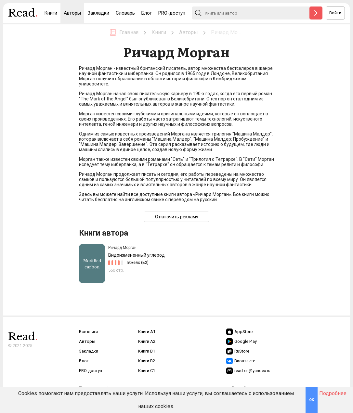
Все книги (88, 331)
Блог (146, 13)
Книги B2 (146, 360)
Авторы (72, 13)
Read (23, 14)
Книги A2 (146, 341)
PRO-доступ (171, 13)
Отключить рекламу (176, 216)
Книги (50, 13)
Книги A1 (146, 331)
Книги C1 (146, 370)
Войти (335, 12)
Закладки (98, 13)
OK (311, 400)
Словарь (125, 13)
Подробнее (332, 393)
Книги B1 (146, 351)
